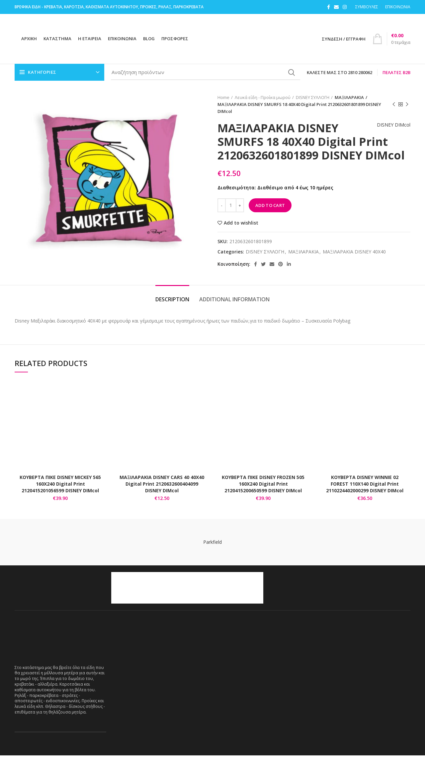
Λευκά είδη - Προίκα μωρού (263, 97)
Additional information (234, 313)
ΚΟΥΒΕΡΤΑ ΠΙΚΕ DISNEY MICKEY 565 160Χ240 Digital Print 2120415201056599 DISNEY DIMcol (60, 497)
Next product (407, 104)
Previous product (394, 104)
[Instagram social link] (345, 7)
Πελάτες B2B (396, 72)
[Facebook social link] (328, 7)
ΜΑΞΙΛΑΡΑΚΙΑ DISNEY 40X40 (354, 265)
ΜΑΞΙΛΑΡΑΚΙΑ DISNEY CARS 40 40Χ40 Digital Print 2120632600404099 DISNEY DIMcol (162, 497)
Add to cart (270, 219)
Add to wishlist (241, 236)
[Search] (205, 72)
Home (223, 97)
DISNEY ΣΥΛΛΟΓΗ (312, 97)
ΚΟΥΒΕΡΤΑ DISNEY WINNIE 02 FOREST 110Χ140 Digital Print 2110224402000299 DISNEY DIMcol (364, 497)
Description (172, 313)
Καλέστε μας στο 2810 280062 (339, 72)
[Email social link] (336, 7)
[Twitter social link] (263, 277)
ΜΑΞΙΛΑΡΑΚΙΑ (348, 97)
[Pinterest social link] (280, 277)
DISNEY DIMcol (390, 133)
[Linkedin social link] (289, 277)
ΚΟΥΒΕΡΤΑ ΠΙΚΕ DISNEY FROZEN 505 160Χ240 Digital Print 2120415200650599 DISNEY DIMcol (263, 497)
